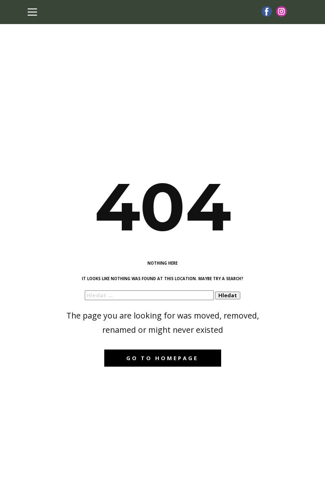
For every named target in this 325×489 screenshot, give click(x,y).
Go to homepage (162, 358)
